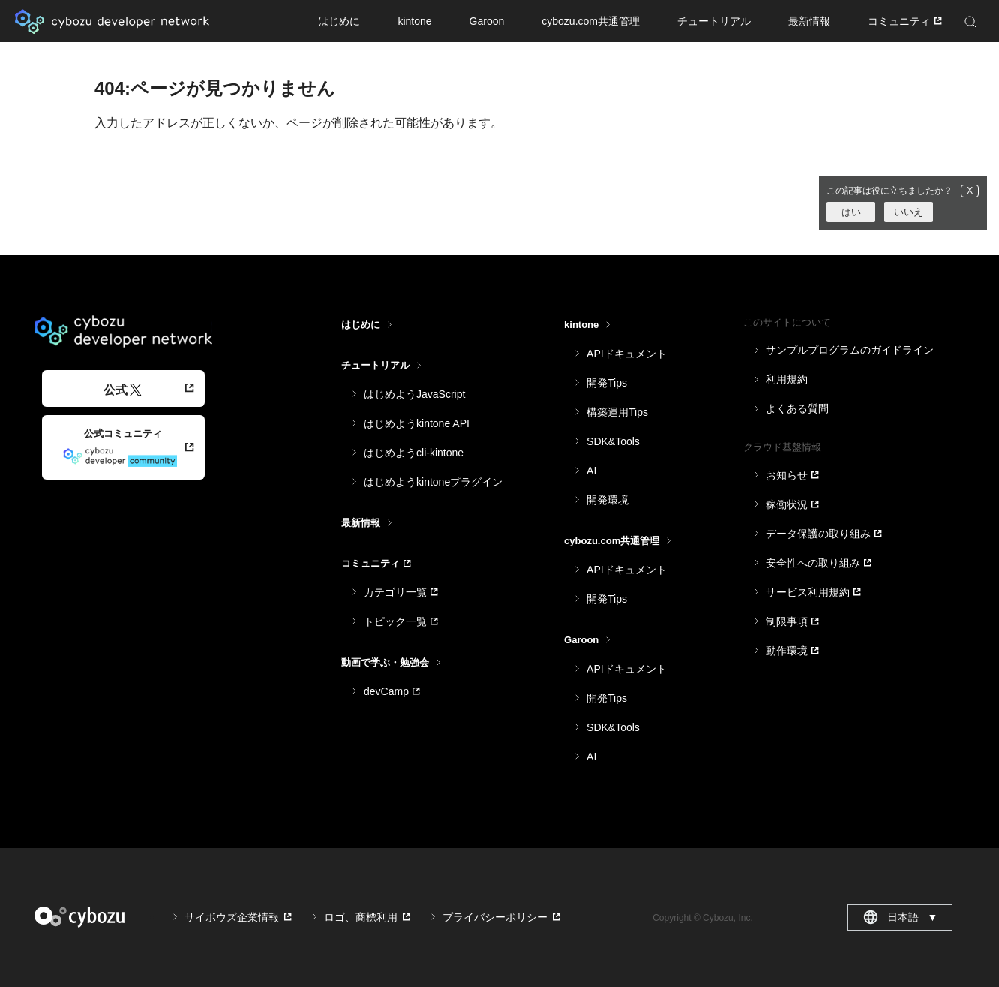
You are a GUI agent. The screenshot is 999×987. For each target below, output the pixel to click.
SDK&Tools (613, 441)
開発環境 (607, 500)
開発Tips (606, 383)
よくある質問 (797, 408)
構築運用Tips (617, 412)
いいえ (908, 212)
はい (851, 212)
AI (591, 471)
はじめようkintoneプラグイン (433, 482)
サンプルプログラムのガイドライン (850, 350)
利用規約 (787, 379)
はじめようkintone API (417, 423)
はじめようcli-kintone (414, 453)
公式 (123, 390)
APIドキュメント (626, 354)
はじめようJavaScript (414, 394)
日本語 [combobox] (900, 917)
